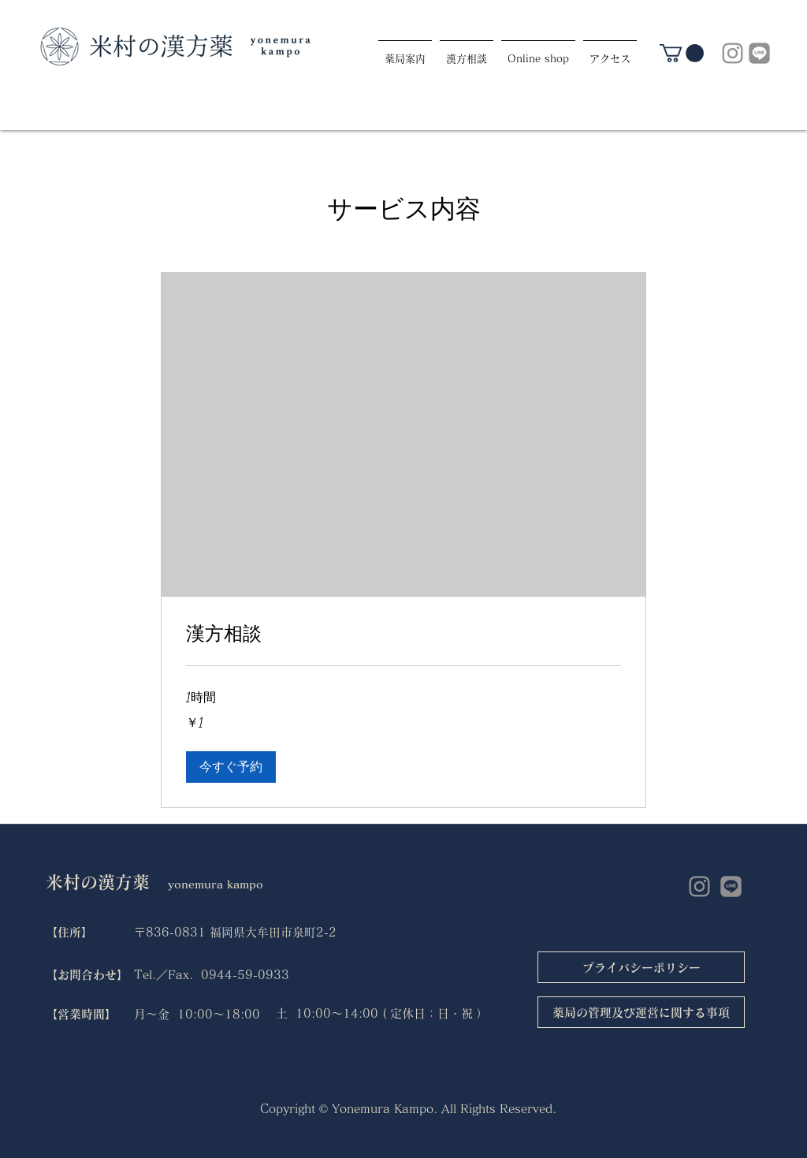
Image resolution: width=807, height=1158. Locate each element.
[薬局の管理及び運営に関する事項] (641, 1012)
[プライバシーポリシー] (641, 967)
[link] (682, 53)
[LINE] (759, 53)
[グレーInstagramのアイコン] (732, 53)
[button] (231, 767)
